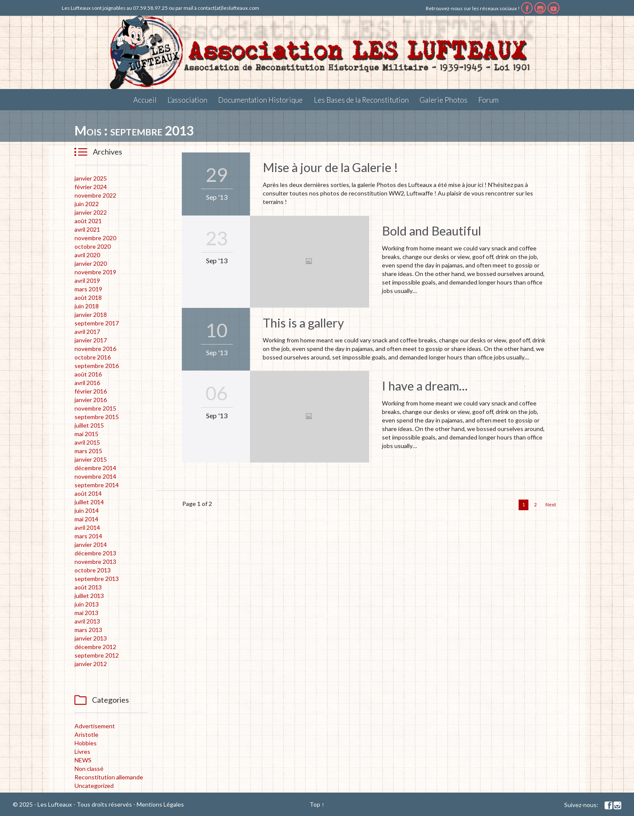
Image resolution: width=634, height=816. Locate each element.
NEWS (83, 760)
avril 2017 (87, 331)
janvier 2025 (91, 178)
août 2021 (88, 220)
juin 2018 (87, 306)
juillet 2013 (89, 595)
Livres (82, 751)
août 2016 (88, 374)
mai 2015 (86, 433)
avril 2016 (87, 382)
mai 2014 (86, 519)
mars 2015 (88, 450)
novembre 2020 (95, 237)
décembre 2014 (95, 467)
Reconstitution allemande (109, 777)
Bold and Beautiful (431, 230)
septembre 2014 (97, 484)
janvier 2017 (91, 340)
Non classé (89, 768)
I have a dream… (425, 385)
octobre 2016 (93, 357)
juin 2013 (87, 604)
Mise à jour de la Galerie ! (330, 167)
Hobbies (86, 743)
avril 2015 (87, 442)
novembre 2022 (95, 195)
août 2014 (88, 493)
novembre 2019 (95, 272)
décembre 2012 (95, 646)
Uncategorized (94, 785)
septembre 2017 (97, 323)
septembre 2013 (97, 578)
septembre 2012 (97, 655)
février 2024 (91, 186)
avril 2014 (87, 527)
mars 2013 (88, 629)
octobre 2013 (93, 570)
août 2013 (88, 587)
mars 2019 (88, 289)
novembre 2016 (95, 348)
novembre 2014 (95, 476)
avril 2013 (87, 621)
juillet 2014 (89, 502)
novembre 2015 (95, 408)
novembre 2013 (95, 561)
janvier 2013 (91, 638)
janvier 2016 (91, 399)
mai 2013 (86, 612)
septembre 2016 (97, 365)
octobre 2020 (93, 246)
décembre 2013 (95, 553)
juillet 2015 (89, 425)
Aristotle (86, 734)
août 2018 (88, 297)
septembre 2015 (97, 416)
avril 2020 (87, 255)
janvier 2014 (91, 544)
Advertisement (95, 726)
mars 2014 (88, 536)
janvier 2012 (91, 663)
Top (315, 804)
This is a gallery (303, 322)
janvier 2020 (91, 263)
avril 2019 (87, 280)
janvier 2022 (91, 212)
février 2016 (91, 391)
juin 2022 (87, 203)
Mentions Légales (160, 804)
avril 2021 (87, 229)
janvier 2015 (91, 459)
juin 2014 (87, 510)
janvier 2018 (91, 314)
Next (550, 504)
